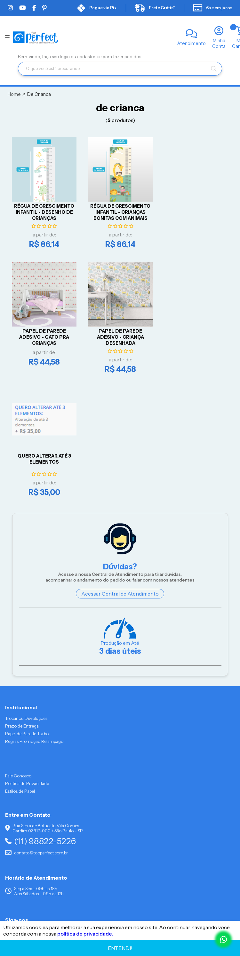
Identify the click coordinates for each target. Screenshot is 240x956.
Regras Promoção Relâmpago (34, 616)
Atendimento (191, 43)
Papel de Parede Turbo (27, 608)
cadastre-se (90, 56)
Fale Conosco (18, 650)
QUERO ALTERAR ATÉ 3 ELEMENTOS (118, 332)
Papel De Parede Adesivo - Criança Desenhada (43, 334)
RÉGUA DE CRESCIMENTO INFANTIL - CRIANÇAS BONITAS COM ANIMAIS (118, 211)
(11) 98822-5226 (40, 716)
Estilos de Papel (20, 665)
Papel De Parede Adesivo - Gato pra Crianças (193, 211)
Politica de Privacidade (27, 658)
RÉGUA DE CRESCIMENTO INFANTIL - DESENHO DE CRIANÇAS (43, 211)
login (65, 56)
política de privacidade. (85, 933)
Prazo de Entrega (22, 600)
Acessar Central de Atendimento (120, 468)
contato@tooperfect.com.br (36, 727)
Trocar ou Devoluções (26, 593)
